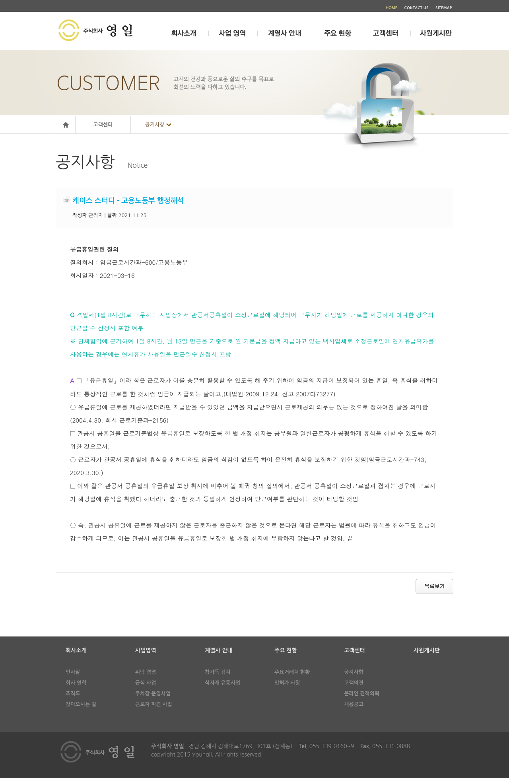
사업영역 (145, 650)
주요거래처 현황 (292, 672)
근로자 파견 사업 (153, 704)
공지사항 (353, 672)
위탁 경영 (145, 672)
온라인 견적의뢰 (361, 693)
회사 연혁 (76, 682)
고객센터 (103, 124)
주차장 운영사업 (153, 693)
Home (65, 125)
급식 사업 (145, 682)
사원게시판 (427, 650)
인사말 (73, 672)
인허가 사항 (287, 682)
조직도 (73, 693)
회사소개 (76, 650)
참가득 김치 (218, 672)
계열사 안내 (219, 650)
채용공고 (353, 704)
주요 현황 (285, 650)
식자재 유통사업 (222, 682)
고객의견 (353, 682)
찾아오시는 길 (81, 704)
